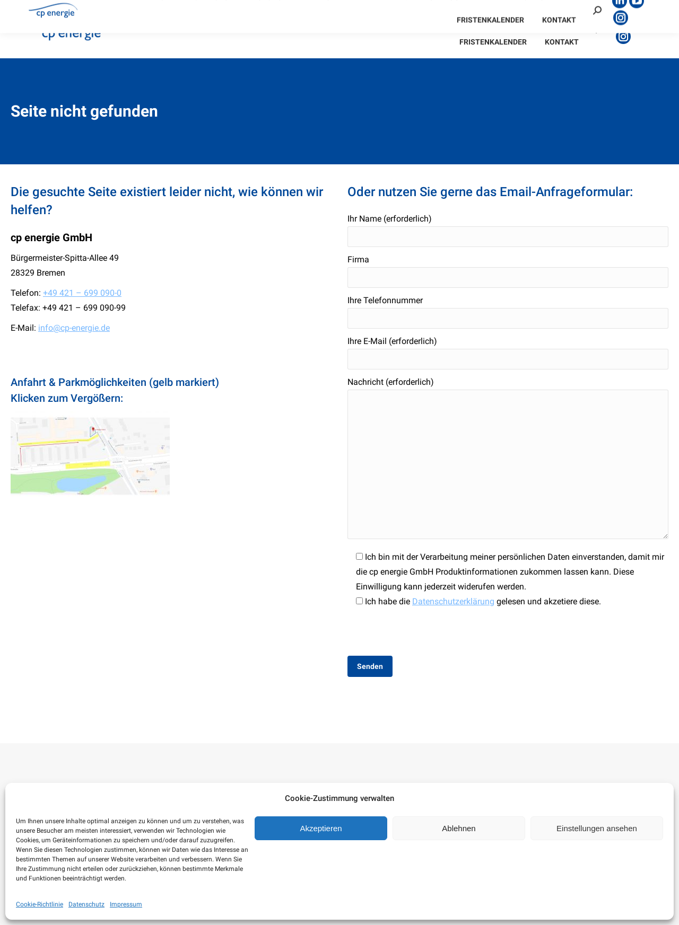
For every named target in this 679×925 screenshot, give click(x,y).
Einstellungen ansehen (596, 828)
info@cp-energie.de (74, 328)
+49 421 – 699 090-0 (82, 293)
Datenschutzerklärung (453, 601)
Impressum (126, 904)
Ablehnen (458, 828)
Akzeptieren (321, 828)
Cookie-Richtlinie (39, 904)
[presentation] (428, 629)
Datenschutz (86, 904)
